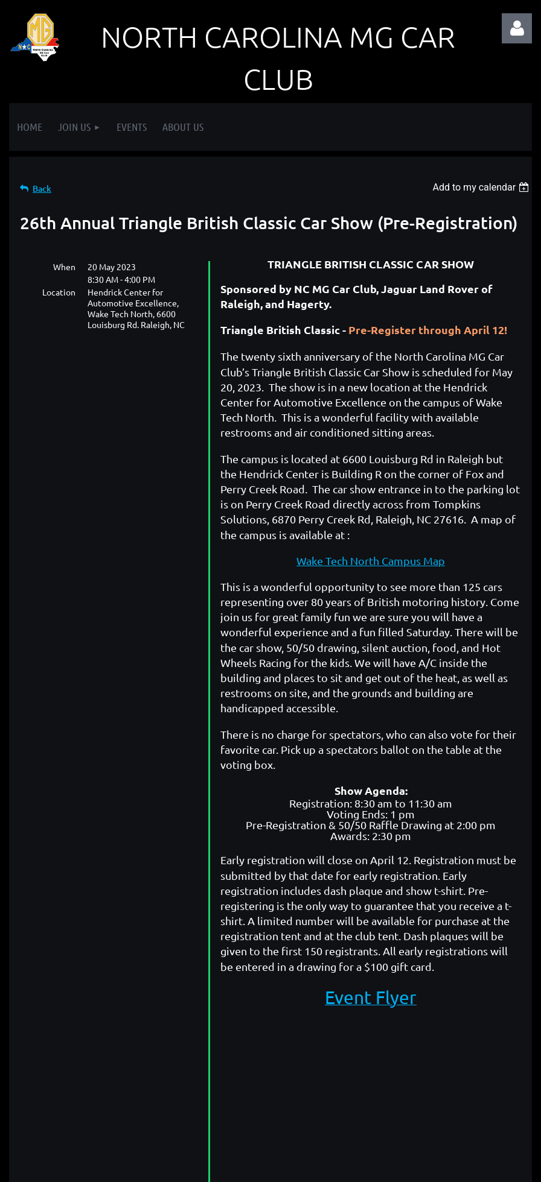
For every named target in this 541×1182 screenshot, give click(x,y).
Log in (517, 28)
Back (42, 188)
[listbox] (482, 187)
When (64, 266)
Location (58, 291)
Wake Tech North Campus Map (370, 560)
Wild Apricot (388, 1166)
